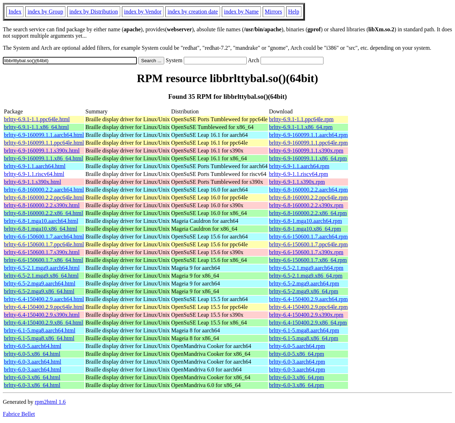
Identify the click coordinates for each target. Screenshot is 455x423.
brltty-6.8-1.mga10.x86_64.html (40, 229)
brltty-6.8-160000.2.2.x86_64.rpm (308, 213)
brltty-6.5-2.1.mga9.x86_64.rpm (306, 276)
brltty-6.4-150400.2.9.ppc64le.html (44, 307)
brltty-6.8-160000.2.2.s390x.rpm (306, 205)
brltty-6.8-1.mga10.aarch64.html (41, 221)
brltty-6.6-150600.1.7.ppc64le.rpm (308, 244)
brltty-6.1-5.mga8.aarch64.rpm (304, 330)
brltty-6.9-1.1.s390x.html (32, 182)
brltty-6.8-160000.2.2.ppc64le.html (44, 197)
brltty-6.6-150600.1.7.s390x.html (42, 252)
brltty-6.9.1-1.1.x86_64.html (36, 127)
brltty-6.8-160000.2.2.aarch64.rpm (308, 190)
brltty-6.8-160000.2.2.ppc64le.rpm (308, 197)
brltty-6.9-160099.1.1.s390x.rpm (306, 151)
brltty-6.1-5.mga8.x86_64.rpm (303, 338)
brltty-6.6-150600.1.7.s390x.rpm (306, 252)
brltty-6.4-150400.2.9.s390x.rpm (306, 315)
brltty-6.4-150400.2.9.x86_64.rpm (308, 323)
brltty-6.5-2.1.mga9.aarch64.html (42, 268)
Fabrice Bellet (19, 414)
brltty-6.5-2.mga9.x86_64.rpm (303, 291)
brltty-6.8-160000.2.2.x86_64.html (43, 213)
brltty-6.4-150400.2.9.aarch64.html (44, 299)
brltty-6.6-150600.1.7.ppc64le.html (44, 244)
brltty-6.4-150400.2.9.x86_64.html (43, 323)
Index (15, 12)
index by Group (45, 12)
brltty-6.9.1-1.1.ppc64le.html (37, 119)
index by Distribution (93, 12)
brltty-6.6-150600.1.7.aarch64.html (44, 237)
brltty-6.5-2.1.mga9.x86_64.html (41, 276)
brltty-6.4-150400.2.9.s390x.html (42, 315)
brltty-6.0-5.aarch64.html (32, 346)
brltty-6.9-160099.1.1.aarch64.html (44, 135)
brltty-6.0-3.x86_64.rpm (296, 377)
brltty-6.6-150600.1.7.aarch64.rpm (308, 237)
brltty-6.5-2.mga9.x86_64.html (39, 291)
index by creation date (192, 12)
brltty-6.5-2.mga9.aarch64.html (39, 283)
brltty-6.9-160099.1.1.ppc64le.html (44, 143)
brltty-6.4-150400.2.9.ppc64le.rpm (308, 307)
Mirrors (273, 12)
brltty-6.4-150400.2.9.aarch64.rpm (308, 299)
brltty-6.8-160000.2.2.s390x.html (42, 205)
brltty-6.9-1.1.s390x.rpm (297, 182)
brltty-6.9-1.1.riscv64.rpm (298, 174)
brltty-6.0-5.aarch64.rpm (297, 346)
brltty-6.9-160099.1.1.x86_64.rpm (308, 158)
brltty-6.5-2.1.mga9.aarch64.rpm (306, 268)
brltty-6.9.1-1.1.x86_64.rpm (301, 127)
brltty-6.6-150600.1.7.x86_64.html (43, 260)
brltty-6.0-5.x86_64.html (32, 354)
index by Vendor (142, 12)
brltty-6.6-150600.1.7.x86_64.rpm (308, 260)
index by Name (241, 12)
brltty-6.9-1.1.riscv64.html (34, 174)
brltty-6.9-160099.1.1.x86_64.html (43, 158)
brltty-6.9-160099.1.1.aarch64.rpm (308, 135)
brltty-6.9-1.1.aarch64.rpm (299, 166)
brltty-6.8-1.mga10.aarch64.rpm (305, 221)
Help (293, 12)
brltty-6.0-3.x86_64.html (32, 377)
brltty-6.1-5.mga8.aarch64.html (39, 330)
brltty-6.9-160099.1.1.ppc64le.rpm (308, 143)
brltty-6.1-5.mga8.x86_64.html (39, 338)
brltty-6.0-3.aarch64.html (32, 362)
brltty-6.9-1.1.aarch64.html (34, 166)
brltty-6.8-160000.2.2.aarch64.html (44, 190)
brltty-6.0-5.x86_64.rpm (296, 354)
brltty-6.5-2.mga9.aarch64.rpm (304, 283)
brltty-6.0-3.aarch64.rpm (297, 362)
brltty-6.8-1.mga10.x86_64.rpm (305, 229)
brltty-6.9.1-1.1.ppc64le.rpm (301, 119)
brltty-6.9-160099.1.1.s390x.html (42, 151)
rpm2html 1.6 (50, 402)
